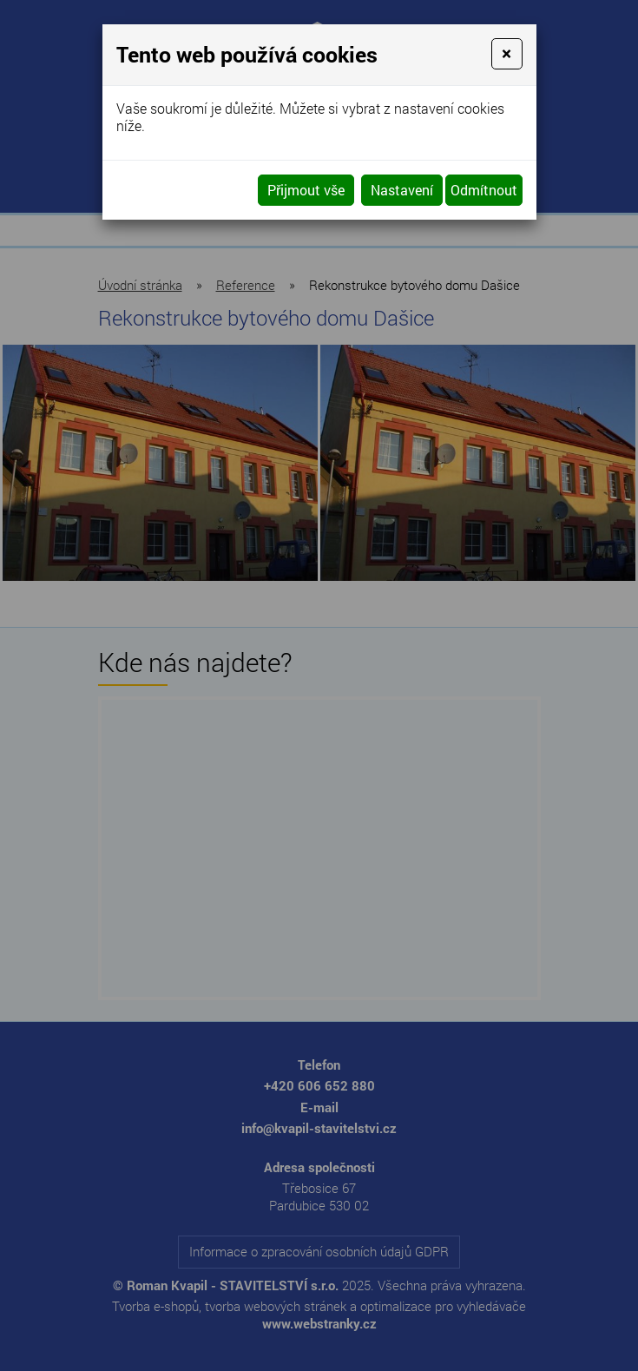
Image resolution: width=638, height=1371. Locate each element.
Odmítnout (484, 190)
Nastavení (402, 190)
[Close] (506, 53)
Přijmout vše (306, 190)
